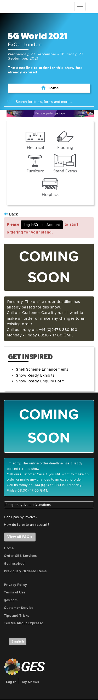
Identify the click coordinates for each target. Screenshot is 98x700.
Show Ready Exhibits (35, 375)
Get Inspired (14, 564)
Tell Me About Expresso (23, 623)
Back (11, 214)
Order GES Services (20, 556)
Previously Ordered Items (25, 571)
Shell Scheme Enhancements (42, 369)
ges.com (11, 600)
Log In (11, 682)
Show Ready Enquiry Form (40, 381)
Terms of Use (14, 592)
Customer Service (18, 608)
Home (9, 548)
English (17, 641)
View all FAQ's (19, 537)
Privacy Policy (15, 585)
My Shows (30, 682)
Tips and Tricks (16, 616)
